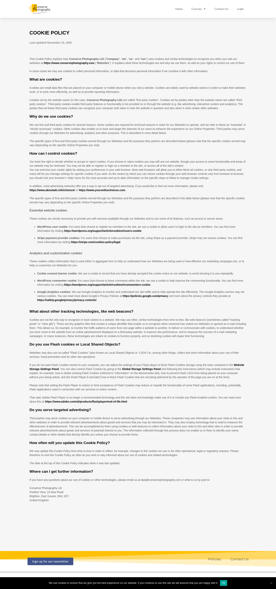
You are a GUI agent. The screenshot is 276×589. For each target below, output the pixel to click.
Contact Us (221, 8)
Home (179, 8)
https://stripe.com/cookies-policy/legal (95, 242)
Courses (198, 9)
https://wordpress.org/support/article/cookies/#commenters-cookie (107, 284)
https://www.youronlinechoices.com (102, 190)
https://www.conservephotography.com (69, 63)
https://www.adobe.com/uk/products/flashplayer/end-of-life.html (86, 401)
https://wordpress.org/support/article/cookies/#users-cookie (102, 230)
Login (240, 8)
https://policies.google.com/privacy (145, 296)
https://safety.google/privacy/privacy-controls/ (66, 300)
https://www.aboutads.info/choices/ (52, 190)
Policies (214, 559)
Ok (223, 582)
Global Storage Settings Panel (141, 369)
